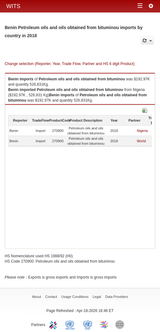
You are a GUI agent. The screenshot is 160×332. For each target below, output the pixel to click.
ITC (54, 324)
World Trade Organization (104, 324)
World (141, 141)
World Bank (121, 324)
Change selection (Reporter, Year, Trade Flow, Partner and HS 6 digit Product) (70, 64)
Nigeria (142, 131)
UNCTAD (71, 324)
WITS (13, 6)
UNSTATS (87, 324)
